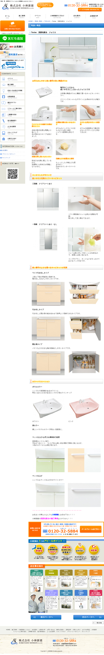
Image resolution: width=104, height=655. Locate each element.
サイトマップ (6, 157)
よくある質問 (51, 631)
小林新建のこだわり (24, 629)
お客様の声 (42, 629)
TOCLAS (47, 21)
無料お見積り (60, 629)
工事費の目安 (32, 631)
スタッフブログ (60, 631)
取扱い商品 (38, 21)
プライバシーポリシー (8, 154)
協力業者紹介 (41, 631)
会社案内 (4, 150)
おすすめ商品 (86, 629)
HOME (30, 21)
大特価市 (94, 629)
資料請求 (68, 629)
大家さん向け (76, 629)
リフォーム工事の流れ (19, 631)
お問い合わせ (51, 629)
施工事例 (14, 629)
